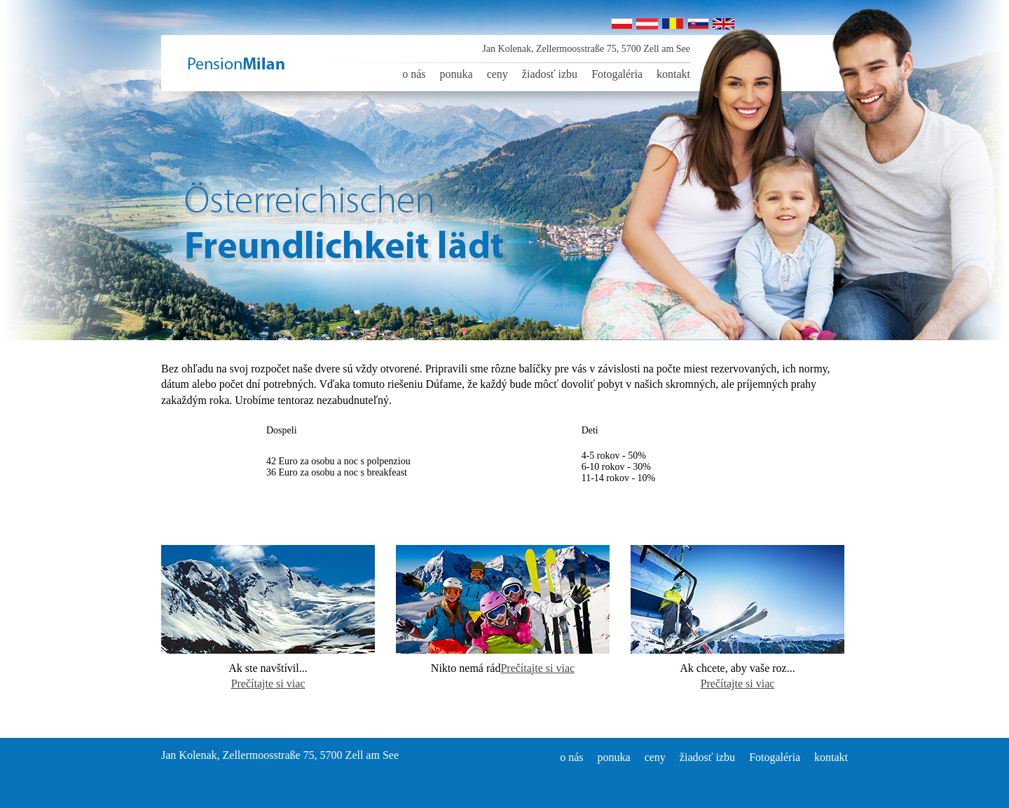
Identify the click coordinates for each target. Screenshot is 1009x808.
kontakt (673, 74)
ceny (497, 74)
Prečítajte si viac (268, 683)
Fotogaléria (617, 74)
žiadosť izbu (549, 74)
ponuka (456, 74)
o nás (413, 74)
